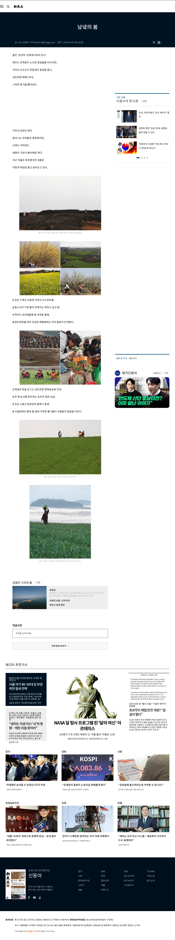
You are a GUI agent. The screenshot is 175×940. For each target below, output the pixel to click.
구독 (38, 582)
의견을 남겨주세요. (24, 633)
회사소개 (18, 920)
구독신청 (151, 876)
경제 (103, 871)
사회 (80, 876)
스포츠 (81, 885)
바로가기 (157, 373)
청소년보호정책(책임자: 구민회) (99, 920)
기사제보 (151, 871)
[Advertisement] (53, 107)
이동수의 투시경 (127, 101)
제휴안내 (47, 920)
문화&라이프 (84, 880)
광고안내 (151, 880)
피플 (103, 885)
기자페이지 (129, 885)
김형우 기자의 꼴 (22, 583)
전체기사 (105, 890)
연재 (126, 871)
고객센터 (56, 920)
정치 (80, 871)
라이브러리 (129, 880)
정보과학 (105, 880)
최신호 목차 (129, 876)
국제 (103, 876)
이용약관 (64, 920)
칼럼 (80, 890)
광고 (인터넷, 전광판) (32, 920)
